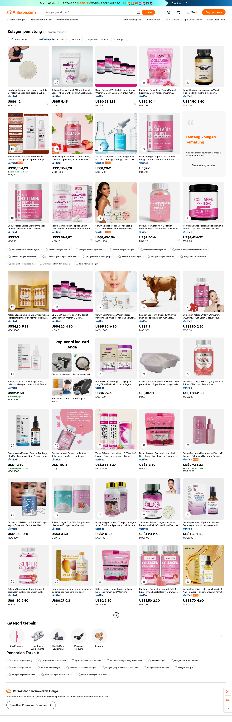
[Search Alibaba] (90, 12)
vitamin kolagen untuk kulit (22, 256)
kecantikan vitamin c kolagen (81, 667)
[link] (228, 691)
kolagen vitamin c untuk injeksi (24, 249)
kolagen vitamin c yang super (97, 256)
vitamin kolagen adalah (58, 249)
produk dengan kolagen (122, 249)
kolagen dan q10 (184, 667)
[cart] (179, 12)
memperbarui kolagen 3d (153, 249)
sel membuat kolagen (49, 667)
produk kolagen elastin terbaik (56, 674)
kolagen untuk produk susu (52, 660)
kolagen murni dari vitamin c (185, 660)
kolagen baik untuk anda (21, 264)
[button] (138, 12)
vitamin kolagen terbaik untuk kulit (189, 249)
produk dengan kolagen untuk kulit (59, 256)
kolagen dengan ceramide (161, 256)
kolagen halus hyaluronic (193, 256)
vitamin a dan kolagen (129, 256)
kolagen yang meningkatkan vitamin (120, 667)
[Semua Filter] (19, 39)
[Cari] (148, 12)
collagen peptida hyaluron (22, 674)
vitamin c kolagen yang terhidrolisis (124, 660)
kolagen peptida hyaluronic (90, 249)
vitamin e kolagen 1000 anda (92, 674)
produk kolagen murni (20, 667)
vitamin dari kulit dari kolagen (55, 264)
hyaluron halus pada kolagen (86, 660)
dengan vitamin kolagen (156, 667)
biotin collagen (156, 660)
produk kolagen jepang (20, 660)
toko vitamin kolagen (87, 264)
